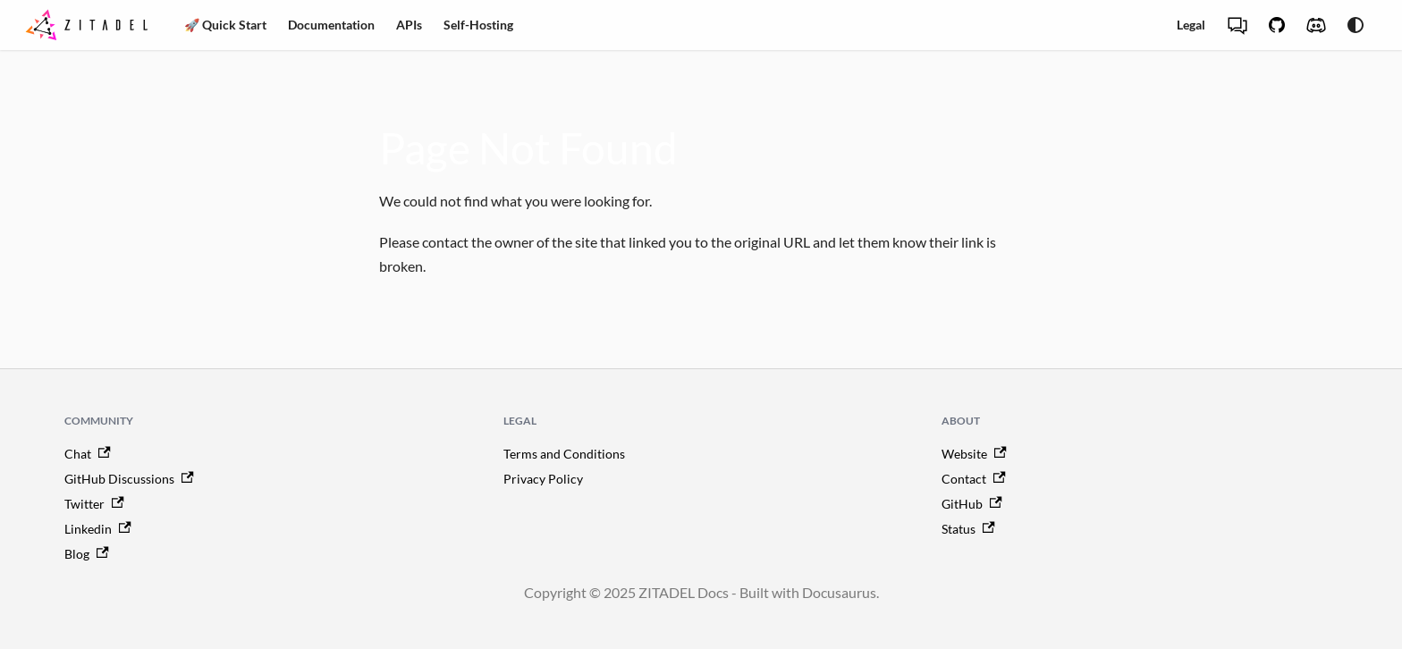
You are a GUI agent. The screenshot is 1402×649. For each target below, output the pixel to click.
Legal (1191, 24)
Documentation (331, 24)
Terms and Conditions (564, 453)
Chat (87, 453)
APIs (409, 24)
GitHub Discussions (129, 478)
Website (974, 453)
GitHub (972, 503)
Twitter (94, 503)
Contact (974, 478)
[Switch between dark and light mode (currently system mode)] (1355, 25)
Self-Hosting (478, 24)
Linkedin (97, 528)
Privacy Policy (543, 478)
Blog (86, 553)
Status (968, 528)
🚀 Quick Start (225, 24)
